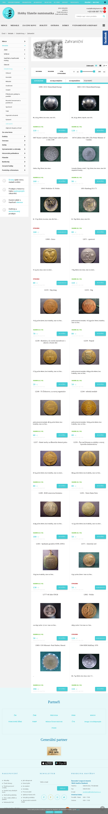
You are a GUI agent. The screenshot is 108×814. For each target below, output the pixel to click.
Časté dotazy (8, 783)
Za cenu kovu (7, 132)
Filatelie (5, 157)
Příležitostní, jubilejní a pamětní (13, 95)
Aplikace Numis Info (29, 794)
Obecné (6, 65)
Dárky (4, 145)
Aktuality (6, 780)
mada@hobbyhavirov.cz (94, 8)
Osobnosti (9, 86)
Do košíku (62, 130)
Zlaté (5, 50)
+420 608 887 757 (95, 11)
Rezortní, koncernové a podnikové (13, 102)
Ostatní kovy (20, 33)
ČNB (34, 715)
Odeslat (62, 788)
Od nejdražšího (74, 81)
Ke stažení (26, 786)
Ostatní (8, 90)
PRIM (73, 715)
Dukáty (5, 136)
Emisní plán (26, 783)
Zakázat (58, 812)
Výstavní (8, 119)
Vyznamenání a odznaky (11, 149)
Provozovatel (27, 792)
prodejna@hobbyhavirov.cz (92, 792)
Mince (4, 41)
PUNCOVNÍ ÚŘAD (15, 721)
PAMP (34, 721)
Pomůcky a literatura (10, 170)
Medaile (10, 33)
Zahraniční (9, 124)
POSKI (54, 728)
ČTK (73, 721)
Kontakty (25, 789)
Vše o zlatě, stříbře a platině (9, 798)
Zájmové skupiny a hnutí (13, 128)
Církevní (8, 73)
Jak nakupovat (27, 780)
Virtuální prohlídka (28, 797)
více (77, 809)
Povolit (49, 812)
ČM (15, 715)
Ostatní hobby (7, 166)
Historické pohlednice (10, 153)
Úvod (3, 33)
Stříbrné (6, 54)
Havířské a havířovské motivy (11, 59)
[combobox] (105, 65)
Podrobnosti (62, 232)
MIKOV (93, 715)
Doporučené (38, 81)
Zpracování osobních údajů (28, 801)
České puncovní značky (8, 787)
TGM (7, 111)
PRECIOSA (54, 715)
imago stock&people (92, 721)
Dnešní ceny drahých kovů (9, 791)
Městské (8, 81)
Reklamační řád (9, 802)
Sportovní (9, 107)
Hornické (8, 77)
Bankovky (5, 162)
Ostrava (5, 141)
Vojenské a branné (12, 115)
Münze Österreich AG (54, 721)
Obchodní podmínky (10, 795)
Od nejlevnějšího (56, 81)
